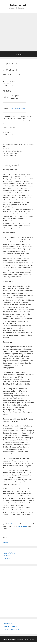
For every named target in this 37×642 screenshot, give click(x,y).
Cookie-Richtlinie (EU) (11, 629)
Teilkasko (7, 559)
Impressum (8, 624)
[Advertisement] (18, 32)
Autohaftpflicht (9, 553)
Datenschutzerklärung (12, 626)
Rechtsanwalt (23, 526)
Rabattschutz (18, 5)
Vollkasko (7, 556)
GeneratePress (29, 639)
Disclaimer (12, 524)
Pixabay (5, 542)
